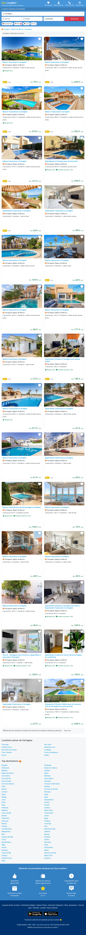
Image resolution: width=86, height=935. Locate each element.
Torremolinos (48, 813)
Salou (3, 805)
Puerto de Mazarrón (51, 752)
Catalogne (47, 765)
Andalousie (5, 768)
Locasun (43, 908)
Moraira (4, 824)
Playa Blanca (48, 847)
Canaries (47, 770)
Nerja (46, 797)
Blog (66, 905)
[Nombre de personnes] (53, 19)
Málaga (4, 797)
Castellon (47, 781)
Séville (4, 847)
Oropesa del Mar (7, 837)
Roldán (46, 755)
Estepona (5, 821)
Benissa (47, 834)
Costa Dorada (6, 781)
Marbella (5, 810)
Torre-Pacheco (7, 752)
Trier (33, 24)
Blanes (46, 850)
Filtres (18, 24)
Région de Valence (50, 768)
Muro (3, 834)
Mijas (3, 845)
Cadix (3, 786)
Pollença (47, 821)
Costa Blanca (48, 778)
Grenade (47, 786)
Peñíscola (5, 808)
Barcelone (47, 842)
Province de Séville (51, 789)
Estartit (47, 802)
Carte (26, 24)
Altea (46, 845)
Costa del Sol (6, 778)
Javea (4, 800)
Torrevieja (5, 744)
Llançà (46, 816)
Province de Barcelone (52, 784)
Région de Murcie (8, 773)
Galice (46, 773)
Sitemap (36, 908)
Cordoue (4, 792)
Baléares (5, 770)
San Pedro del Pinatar (9, 750)
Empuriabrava (48, 800)
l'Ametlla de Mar (49, 829)
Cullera (46, 839)
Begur (46, 818)
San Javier (47, 744)
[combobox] (43, 14)
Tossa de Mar (6, 853)
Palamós (47, 831)
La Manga (47, 750)
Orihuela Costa (7, 747)
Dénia (3, 802)
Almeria (4, 789)
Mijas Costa (48, 855)
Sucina (4, 755)
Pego (3, 861)
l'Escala (46, 805)
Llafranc (4, 826)
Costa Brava (6, 776)
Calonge (4, 855)
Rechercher (74, 19)
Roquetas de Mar (50, 853)
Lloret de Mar (6, 813)
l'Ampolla (47, 858)
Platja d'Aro (5, 818)
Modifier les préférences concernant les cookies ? (43, 927)
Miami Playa (48, 810)
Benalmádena (6, 842)
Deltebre (47, 837)
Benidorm (5, 850)
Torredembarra (7, 829)
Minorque (47, 792)
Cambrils (47, 808)
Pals (45, 826)
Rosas (4, 794)
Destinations (7, 24)
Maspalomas (6, 831)
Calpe (46, 794)
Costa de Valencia (8, 784)
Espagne (4, 765)
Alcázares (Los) (49, 747)
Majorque (47, 776)
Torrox (4, 839)
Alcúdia (4, 816)
